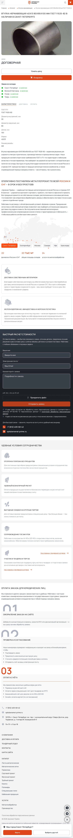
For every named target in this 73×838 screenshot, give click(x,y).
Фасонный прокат (8, 777)
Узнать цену (36, 71)
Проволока (6, 770)
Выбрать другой (51, 832)
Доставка (23, 104)
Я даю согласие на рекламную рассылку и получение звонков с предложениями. (35, 416)
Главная (4, 8)
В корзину (36, 77)
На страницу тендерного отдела (55, 553)
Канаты (4, 784)
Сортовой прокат (8, 773)
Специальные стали (9, 791)
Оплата (33, 104)
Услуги (5, 800)
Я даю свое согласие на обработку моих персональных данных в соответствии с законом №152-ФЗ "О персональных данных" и (36, 411)
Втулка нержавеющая (25, 8)
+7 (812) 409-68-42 (13, 427)
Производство (7, 808)
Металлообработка (9, 805)
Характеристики (8, 104)
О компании (7, 735)
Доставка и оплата (10, 739)
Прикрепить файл (36, 397)
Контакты (6, 748)
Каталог (12, 8)
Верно (17, 832)
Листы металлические (10, 763)
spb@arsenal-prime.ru (15, 431)
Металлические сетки (10, 766)
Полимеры (6, 787)
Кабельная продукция (10, 794)
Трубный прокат (8, 780)
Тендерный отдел (10, 744)
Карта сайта (7, 752)
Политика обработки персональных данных (18, 815)
